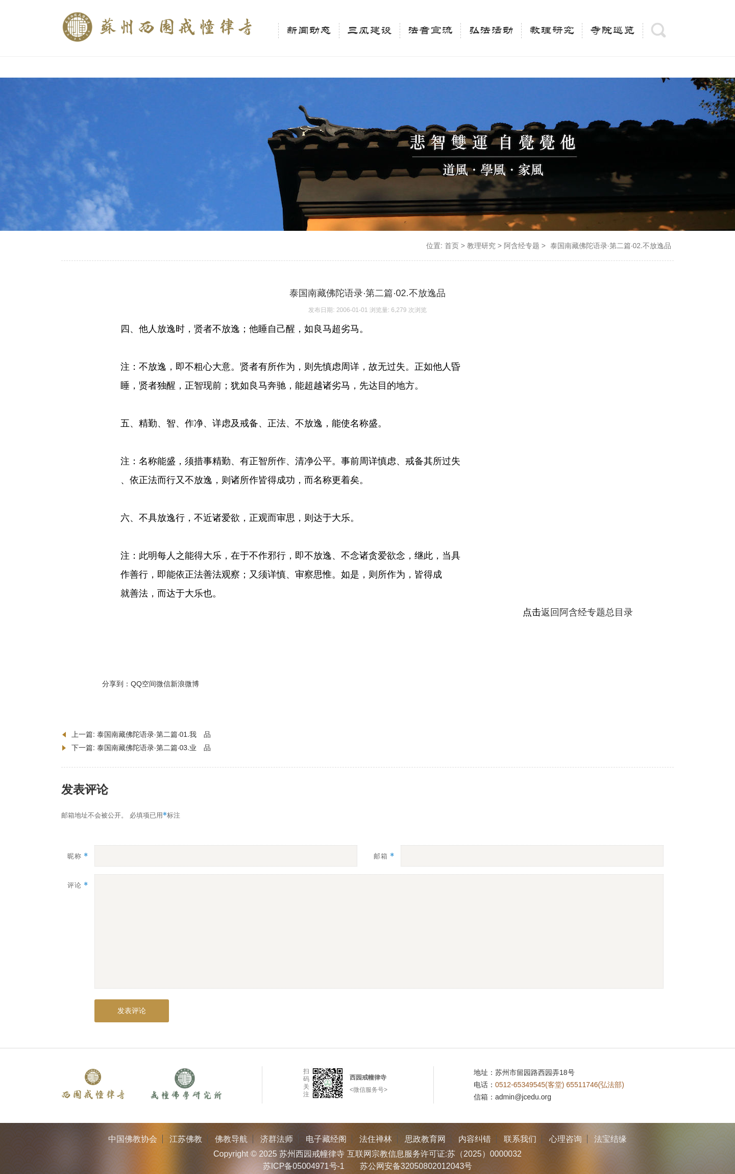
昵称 (78, 856)
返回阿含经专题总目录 (587, 612)
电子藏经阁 (326, 1139)
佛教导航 (231, 1139)
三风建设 (369, 31)
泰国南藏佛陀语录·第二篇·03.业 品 (154, 748)
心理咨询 (565, 1139)
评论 (78, 885)
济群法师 (276, 1139)
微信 (163, 684)
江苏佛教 (185, 1139)
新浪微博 (184, 684)
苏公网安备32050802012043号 (416, 1166)
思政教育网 (425, 1139)
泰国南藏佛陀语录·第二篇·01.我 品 (154, 734)
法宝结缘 (610, 1139)
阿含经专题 (522, 246)
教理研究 (551, 31)
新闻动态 (308, 31)
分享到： (116, 684)
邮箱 (384, 856)
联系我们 (520, 1139)
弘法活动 (491, 31)
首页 (452, 246)
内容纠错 (474, 1139)
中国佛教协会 (132, 1139)
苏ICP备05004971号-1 (304, 1166)
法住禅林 (375, 1139)
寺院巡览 (612, 31)
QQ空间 (143, 684)
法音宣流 (430, 31)
